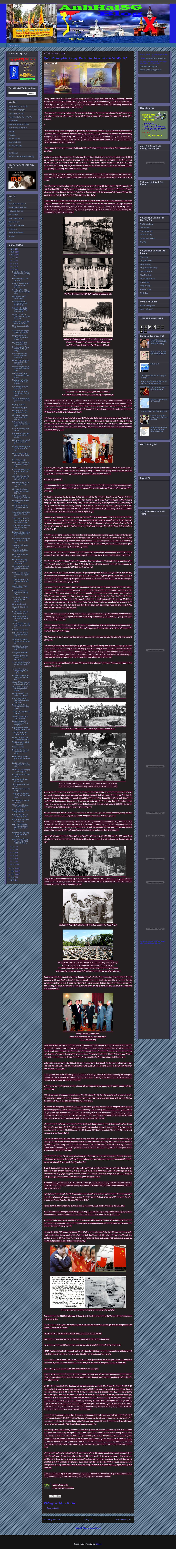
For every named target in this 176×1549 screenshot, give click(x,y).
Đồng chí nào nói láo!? (19, 630)
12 (14, 257)
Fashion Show (145, 228)
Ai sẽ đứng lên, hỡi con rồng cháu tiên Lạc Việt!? (20, 648)
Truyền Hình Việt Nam (15, 233)
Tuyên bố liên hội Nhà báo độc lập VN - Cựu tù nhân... (21, 514)
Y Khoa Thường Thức (147, 306)
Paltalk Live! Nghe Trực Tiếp (17, 106)
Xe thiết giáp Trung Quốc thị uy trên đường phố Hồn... (20, 568)
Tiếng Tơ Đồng (145, 286)
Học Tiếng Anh (13, 153)
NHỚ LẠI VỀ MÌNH (18, 405)
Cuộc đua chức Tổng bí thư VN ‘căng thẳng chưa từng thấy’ (159, 417)
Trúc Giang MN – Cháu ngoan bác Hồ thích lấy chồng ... (21, 292)
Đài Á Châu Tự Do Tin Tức (17, 204)
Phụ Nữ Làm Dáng (146, 224)
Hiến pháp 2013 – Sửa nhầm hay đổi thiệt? (19, 411)
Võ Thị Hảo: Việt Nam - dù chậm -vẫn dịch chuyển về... (21, 625)
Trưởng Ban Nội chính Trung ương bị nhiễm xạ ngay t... (21, 424)
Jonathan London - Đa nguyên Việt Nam (19, 733)
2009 (13, 880)
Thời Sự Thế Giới (14, 138)
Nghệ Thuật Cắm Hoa (147, 238)
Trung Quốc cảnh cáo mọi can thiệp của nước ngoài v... (21, 527)
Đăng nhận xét (53, 1508)
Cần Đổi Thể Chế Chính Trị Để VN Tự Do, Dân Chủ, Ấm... (20, 491)
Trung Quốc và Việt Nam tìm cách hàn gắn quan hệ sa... (21, 795)
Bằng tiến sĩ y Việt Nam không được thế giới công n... (20, 417)
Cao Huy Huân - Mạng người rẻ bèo (19, 587)
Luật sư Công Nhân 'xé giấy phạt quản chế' (20, 815)
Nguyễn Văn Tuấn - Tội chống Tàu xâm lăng (20, 694)
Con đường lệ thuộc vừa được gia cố (20, 387)
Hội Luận (11, 131)
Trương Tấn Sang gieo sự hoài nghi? (21, 712)
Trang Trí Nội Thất (146, 231)
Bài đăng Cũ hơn (124, 1519)
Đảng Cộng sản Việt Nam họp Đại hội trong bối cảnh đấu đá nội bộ (154, 382)
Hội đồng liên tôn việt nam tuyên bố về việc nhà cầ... (21, 448)
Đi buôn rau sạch (18, 747)
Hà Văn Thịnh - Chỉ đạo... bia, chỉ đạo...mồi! (20, 613)
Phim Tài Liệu (144, 282)
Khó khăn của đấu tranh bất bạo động (20, 780)
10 (14, 263)
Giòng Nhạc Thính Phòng (148, 268)
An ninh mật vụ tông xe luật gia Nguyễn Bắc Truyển (20, 670)
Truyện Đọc (144, 293)
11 (14, 260)
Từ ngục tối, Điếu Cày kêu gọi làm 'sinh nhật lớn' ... (21, 664)
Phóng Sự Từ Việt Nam (16, 225)
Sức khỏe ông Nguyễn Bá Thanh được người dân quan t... (21, 368)
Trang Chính (14, 45)
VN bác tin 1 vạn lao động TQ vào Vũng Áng (21, 770)
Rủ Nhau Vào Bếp (146, 235)
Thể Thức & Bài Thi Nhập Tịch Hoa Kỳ (21, 156)
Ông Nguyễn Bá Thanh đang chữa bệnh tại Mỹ (21, 728)
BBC (10, 200)
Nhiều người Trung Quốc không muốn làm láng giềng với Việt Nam (159, 429)
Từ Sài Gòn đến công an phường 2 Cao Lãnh (20, 332)
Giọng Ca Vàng (145, 264)
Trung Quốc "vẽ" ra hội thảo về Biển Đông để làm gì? (20, 393)
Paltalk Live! (155, 364)
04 (14, 855)
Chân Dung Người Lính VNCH (18, 124)
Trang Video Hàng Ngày (16, 110)
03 (14, 859)
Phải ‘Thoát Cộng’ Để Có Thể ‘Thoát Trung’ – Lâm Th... (20, 484)
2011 (13, 874)
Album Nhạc (144, 257)
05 (14, 853)
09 (14, 266)
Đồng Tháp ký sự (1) (19, 460)
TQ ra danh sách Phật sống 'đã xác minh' (158, 388)
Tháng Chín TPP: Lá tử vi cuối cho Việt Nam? (20, 322)
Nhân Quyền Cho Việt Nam (17, 128)
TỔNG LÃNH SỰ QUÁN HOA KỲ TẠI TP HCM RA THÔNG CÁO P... (20, 520)
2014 (13, 255)
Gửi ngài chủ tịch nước (19, 653)
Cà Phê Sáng (12, 120)
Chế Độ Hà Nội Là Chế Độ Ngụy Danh (154, 411)
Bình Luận (11, 135)
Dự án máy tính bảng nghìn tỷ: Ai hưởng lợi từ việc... (20, 593)
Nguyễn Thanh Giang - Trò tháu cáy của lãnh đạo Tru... (20, 707)
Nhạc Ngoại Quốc (146, 271)
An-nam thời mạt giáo (19, 408)
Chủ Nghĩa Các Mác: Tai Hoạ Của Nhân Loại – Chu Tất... (20, 478)
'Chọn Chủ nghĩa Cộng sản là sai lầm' (20, 551)
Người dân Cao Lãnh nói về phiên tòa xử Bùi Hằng (20, 752)
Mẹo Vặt (143, 242)
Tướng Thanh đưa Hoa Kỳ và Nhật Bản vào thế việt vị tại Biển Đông (158, 342)
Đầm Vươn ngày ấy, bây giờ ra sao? (20, 279)
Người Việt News (14, 222)
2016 (13, 249)
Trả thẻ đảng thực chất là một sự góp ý (20, 743)
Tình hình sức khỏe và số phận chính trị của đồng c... (21, 400)
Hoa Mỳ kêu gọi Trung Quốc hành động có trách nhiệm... (19, 561)
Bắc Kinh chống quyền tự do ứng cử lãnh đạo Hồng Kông (20, 362)
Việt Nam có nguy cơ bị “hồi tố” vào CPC (20, 717)
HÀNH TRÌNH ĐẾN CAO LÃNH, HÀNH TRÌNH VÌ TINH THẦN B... (20, 841)
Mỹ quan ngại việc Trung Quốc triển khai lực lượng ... (20, 349)
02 (14, 861)
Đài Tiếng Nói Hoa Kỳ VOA (17, 207)
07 (14, 847)
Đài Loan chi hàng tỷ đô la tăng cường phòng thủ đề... (21, 534)
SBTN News (12, 229)
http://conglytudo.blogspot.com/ (150, 70)
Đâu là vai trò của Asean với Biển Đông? (20, 820)
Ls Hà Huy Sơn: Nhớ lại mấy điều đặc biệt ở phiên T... (20, 634)
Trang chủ (88, 1519)
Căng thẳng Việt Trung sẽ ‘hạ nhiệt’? (20, 801)
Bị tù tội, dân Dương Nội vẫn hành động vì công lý (21, 455)
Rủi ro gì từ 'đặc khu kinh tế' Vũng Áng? (159, 400)
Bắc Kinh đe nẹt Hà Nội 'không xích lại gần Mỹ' (20, 738)
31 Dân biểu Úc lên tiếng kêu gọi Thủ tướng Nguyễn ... (20, 599)
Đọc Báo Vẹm (13, 215)
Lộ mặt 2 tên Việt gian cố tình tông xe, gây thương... (20, 285)
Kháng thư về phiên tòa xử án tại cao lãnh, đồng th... (21, 442)
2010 (13, 877)
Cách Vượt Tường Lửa (16, 113)
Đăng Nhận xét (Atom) (92, 1528)
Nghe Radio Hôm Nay (15, 218)
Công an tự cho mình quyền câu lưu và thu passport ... (20, 337)
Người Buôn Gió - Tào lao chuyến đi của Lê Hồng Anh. (21, 274)
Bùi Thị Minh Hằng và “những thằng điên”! (19, 343)
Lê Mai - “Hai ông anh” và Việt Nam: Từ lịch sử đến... (20, 464)
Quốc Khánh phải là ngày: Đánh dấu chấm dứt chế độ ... (21, 435)
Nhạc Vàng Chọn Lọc (147, 278)
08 (14, 269)
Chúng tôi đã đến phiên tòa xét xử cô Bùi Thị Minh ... (20, 507)
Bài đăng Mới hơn (52, 1519)
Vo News (11, 236)
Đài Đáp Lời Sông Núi (15, 211)
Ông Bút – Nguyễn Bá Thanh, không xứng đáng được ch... (19, 310)
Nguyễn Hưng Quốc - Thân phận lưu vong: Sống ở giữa (20, 723)
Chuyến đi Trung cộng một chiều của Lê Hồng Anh (21, 683)
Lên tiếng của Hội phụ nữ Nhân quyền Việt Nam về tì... (20, 677)
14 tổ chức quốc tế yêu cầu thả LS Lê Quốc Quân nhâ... (20, 657)
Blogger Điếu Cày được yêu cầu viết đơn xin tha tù (21, 758)
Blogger (99, 1544)
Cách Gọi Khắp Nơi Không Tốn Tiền (20, 117)
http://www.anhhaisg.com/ (149, 66)
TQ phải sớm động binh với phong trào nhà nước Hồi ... (20, 689)
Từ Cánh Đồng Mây (15, 146)
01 (14, 864)
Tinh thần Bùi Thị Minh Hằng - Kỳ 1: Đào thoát (21, 497)
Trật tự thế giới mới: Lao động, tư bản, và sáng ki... (20, 581)
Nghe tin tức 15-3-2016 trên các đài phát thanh (158, 353)
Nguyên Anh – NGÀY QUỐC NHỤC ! (19, 297)
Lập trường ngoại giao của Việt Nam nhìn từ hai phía (21, 471)
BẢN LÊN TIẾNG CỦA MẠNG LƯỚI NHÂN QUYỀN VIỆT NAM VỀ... (19, 827)
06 (14, 850)
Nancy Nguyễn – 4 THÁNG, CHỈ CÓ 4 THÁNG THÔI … (19, 303)
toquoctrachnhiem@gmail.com (156, 58)
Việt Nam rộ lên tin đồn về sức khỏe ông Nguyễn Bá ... (21, 574)
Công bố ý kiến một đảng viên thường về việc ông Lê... (20, 834)
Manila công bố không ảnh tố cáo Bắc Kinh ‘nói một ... (21, 540)
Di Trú (10, 149)
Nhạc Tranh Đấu (145, 275)
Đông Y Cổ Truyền (146, 309)
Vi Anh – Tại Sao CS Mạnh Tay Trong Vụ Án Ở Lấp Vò (21, 316)
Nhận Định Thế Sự (14, 142)
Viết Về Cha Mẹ (145, 289)
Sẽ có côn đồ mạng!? (19, 604)
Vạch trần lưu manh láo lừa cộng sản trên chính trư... (21, 641)
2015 (13, 252)
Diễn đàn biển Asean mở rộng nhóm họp (20, 811)
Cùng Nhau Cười (146, 260)
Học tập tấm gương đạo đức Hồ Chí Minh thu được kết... (20, 382)
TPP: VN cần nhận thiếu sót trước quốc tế (20, 806)
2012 (13, 871)
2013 (13, 868)
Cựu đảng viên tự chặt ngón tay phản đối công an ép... (21, 375)
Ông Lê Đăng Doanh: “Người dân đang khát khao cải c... (20, 700)
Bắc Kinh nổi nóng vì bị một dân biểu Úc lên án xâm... (21, 765)
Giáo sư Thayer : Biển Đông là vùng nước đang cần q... (19, 355)
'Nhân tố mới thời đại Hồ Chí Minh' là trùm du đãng (20, 618)
